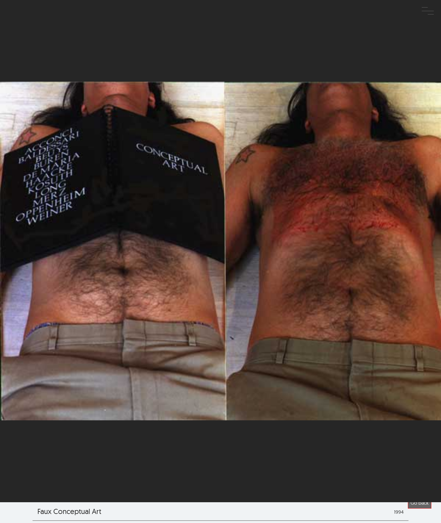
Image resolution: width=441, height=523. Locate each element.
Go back (420, 503)
